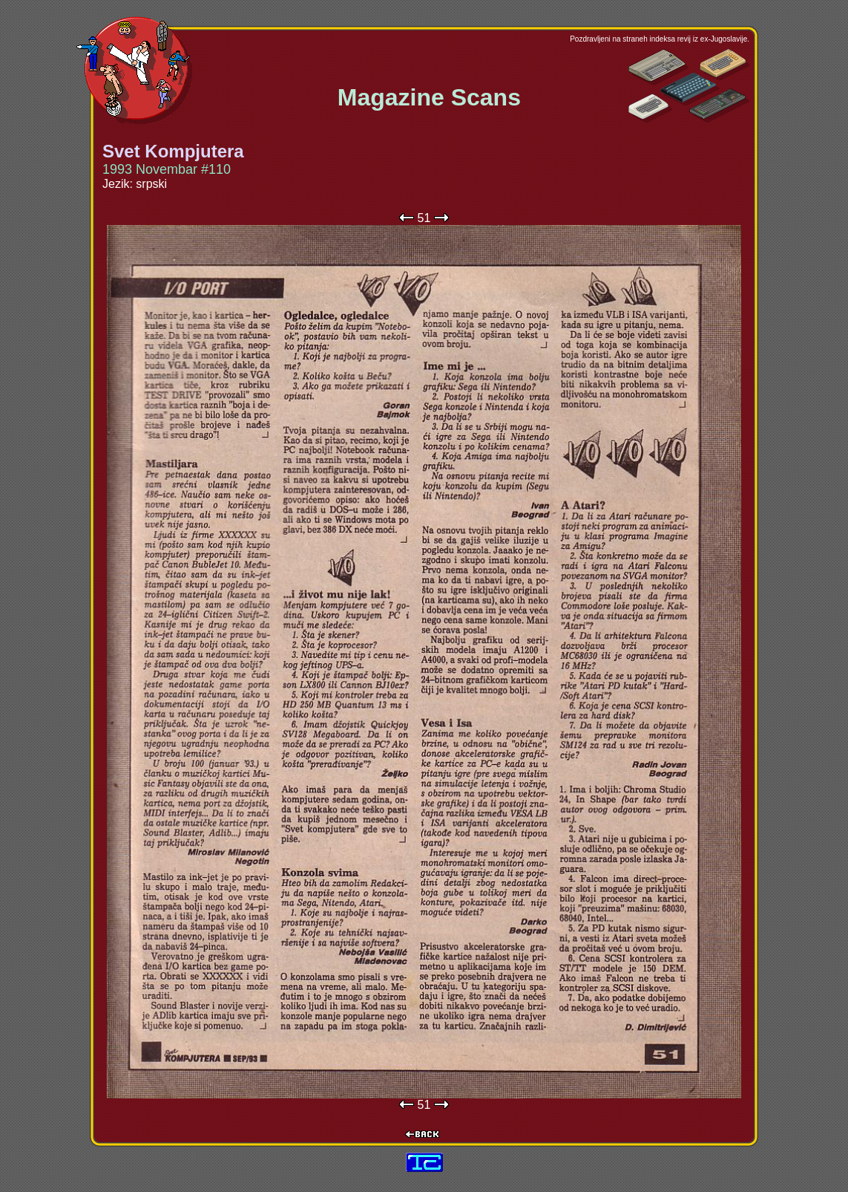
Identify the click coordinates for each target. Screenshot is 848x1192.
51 (424, 218)
